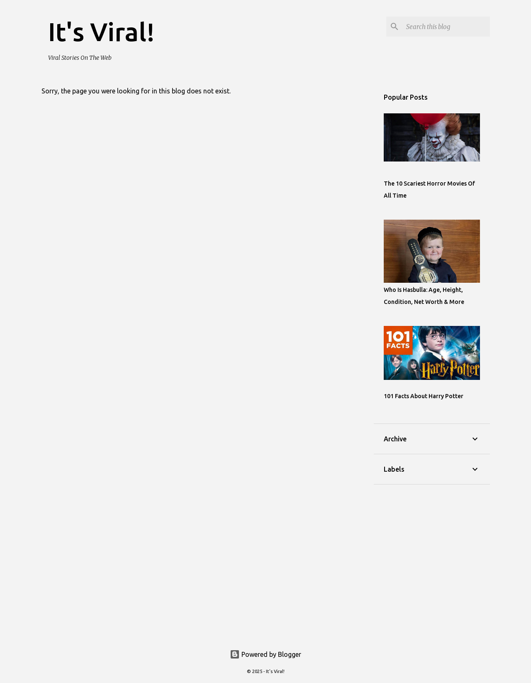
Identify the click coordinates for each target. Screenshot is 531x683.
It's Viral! (101, 31)
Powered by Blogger (265, 654)
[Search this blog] (446, 27)
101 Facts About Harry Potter (423, 396)
